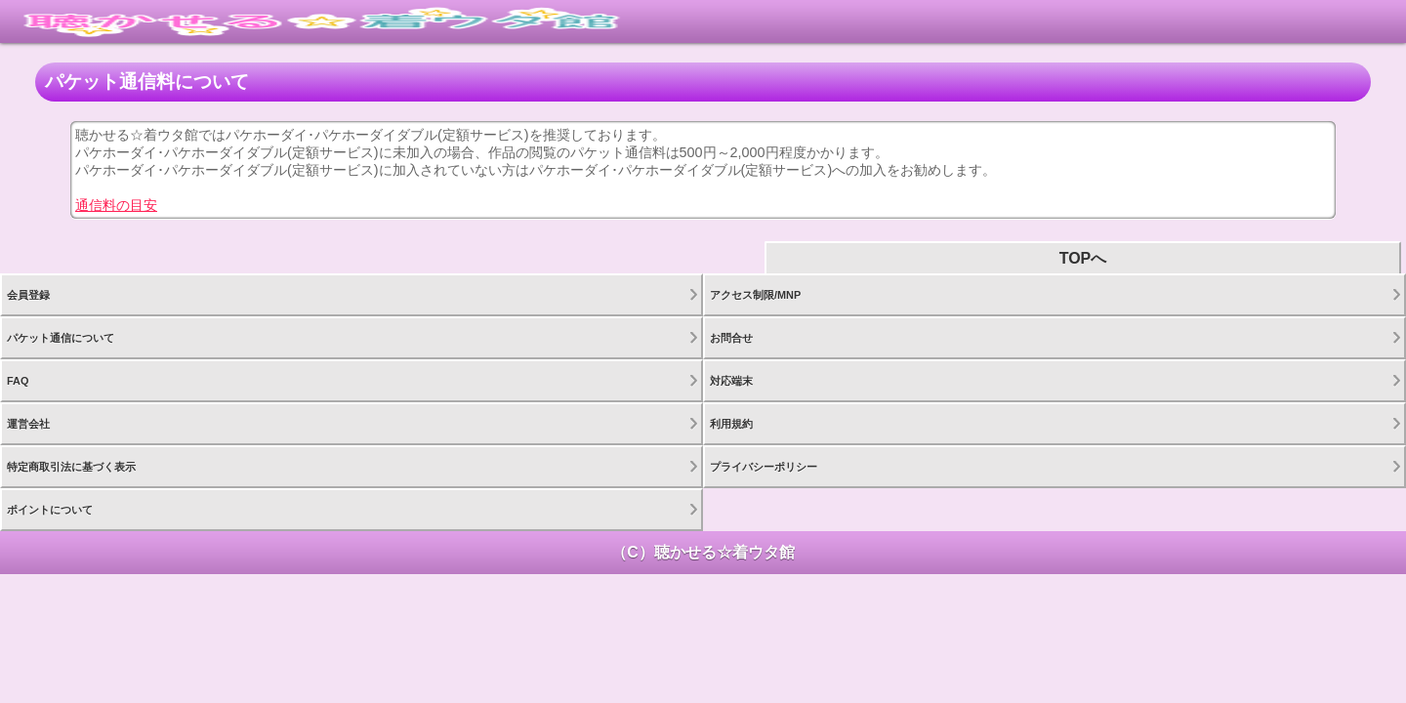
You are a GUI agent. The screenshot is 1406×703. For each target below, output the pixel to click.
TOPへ (1083, 258)
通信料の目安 (116, 205)
